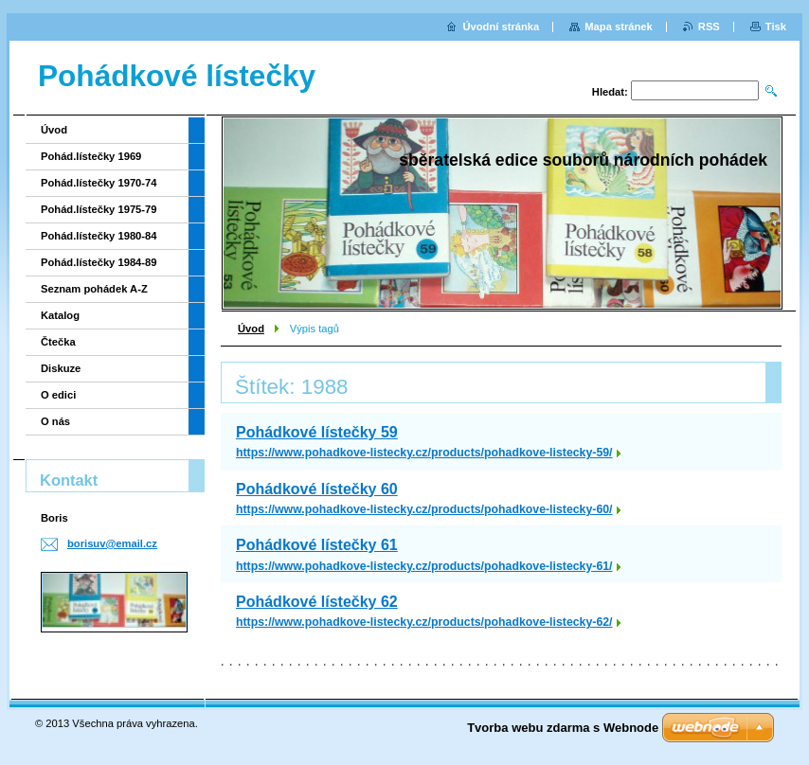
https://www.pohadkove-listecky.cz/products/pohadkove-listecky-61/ (424, 566)
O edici (58, 394)
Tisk (775, 26)
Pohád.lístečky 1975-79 (99, 209)
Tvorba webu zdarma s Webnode (562, 728)
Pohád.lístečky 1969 (91, 156)
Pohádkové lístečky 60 (317, 489)
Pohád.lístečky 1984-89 (99, 262)
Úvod (251, 328)
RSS (709, 26)
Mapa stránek (618, 26)
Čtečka (58, 341)
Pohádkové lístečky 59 (317, 432)
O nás (55, 421)
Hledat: (610, 92)
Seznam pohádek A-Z (94, 288)
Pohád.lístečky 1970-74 (99, 182)
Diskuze (61, 368)
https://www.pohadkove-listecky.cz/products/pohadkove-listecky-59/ (424, 452)
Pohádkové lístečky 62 (317, 602)
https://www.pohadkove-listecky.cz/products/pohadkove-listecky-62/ (424, 622)
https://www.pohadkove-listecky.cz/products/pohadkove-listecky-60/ (424, 509)
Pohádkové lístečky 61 (317, 545)
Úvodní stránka (500, 26)
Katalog (60, 315)
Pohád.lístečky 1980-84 (99, 235)
